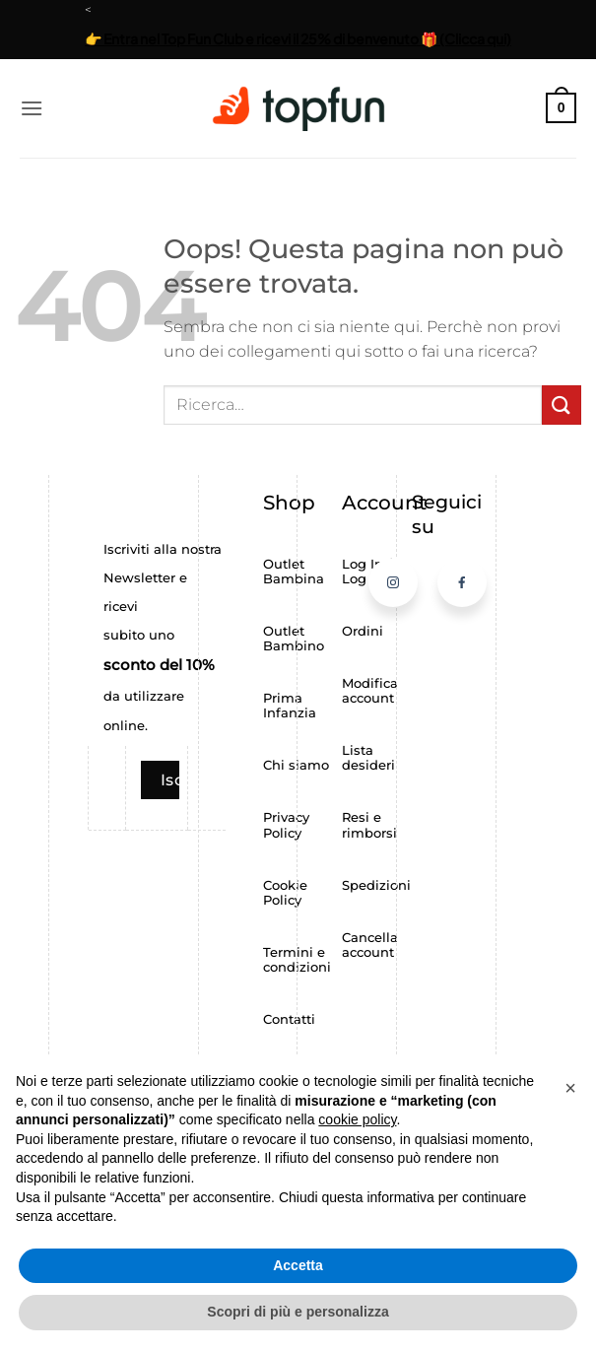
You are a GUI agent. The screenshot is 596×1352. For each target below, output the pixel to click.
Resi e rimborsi (369, 825)
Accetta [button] (298, 1265)
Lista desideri (368, 758)
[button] (31, 108)
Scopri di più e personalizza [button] (297, 1311)
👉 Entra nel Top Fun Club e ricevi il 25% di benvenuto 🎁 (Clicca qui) (298, 38)
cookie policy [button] (357, 1119)
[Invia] (561, 404)
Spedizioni (376, 885)
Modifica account (370, 691)
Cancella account (370, 945)
